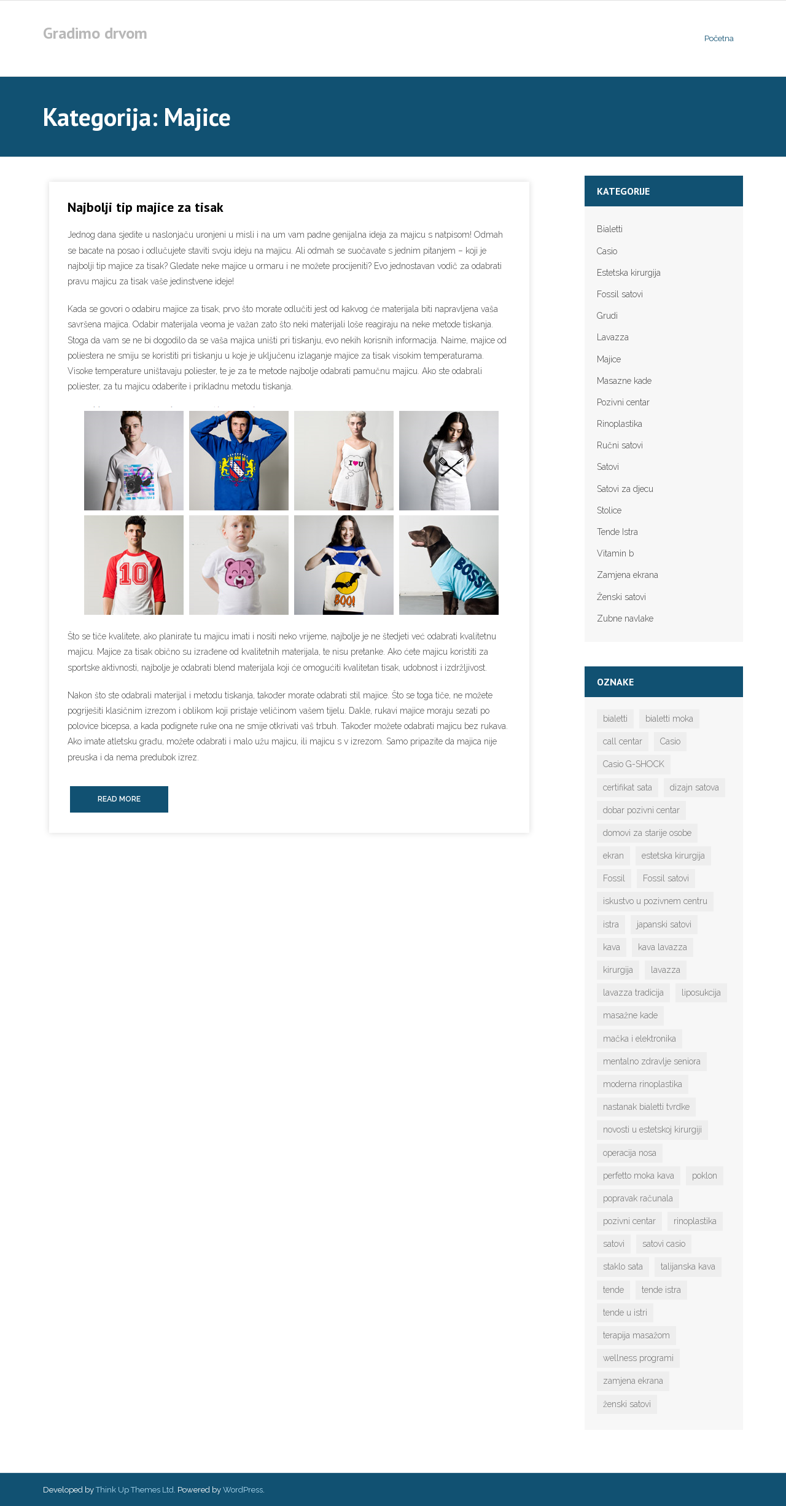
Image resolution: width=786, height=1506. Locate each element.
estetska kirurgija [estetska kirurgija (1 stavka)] (673, 855)
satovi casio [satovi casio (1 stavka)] (663, 1244)
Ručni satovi (620, 445)
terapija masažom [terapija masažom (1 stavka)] (636, 1335)
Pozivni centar (623, 402)
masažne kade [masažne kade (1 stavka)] (630, 1015)
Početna (719, 38)
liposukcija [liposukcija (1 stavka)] (701, 992)
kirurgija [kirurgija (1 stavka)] (618, 970)
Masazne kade (624, 381)
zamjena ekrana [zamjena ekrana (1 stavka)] (633, 1381)
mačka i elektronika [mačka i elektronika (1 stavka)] (639, 1039)
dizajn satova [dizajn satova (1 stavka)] (694, 787)
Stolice (609, 510)
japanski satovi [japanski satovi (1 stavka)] (664, 924)
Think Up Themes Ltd (135, 1489)
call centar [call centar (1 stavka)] (622, 741)
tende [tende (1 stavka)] (613, 1290)
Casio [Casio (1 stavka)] (670, 741)
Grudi (607, 316)
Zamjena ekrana (627, 575)
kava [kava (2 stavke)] (611, 947)
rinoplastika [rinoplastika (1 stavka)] (695, 1221)
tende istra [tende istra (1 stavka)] (661, 1290)
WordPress (243, 1489)
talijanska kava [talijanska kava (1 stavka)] (688, 1266)
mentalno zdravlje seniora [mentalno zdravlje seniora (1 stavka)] (652, 1061)
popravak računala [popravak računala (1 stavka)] (638, 1198)
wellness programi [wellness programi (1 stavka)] (638, 1358)
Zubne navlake (625, 618)
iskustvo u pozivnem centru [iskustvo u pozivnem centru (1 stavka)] (655, 901)
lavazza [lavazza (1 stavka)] (665, 970)
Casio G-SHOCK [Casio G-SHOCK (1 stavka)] (633, 764)
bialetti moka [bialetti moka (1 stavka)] (669, 719)
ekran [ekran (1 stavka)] (613, 855)
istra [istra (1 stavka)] (611, 924)
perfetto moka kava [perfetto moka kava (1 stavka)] (638, 1175)
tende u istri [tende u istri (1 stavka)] (625, 1312)
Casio (607, 251)
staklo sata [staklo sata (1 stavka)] (623, 1266)
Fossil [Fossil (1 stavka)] (614, 878)
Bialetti (610, 229)
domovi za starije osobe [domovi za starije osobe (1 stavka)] (647, 833)
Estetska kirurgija (629, 273)
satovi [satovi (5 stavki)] (614, 1244)
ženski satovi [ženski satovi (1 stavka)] (627, 1404)
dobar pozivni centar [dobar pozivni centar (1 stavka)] (641, 810)
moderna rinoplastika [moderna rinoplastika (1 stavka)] (642, 1084)
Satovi (608, 467)
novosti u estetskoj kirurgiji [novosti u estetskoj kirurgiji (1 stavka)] (652, 1129)
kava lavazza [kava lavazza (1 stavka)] (662, 947)
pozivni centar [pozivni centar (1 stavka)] (629, 1221)
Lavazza (613, 337)
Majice (609, 359)
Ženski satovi (621, 597)
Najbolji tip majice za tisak (146, 207)
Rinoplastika (619, 424)
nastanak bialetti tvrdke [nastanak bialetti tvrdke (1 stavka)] (646, 1107)
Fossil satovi (620, 294)
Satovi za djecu (625, 489)
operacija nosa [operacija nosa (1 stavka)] (629, 1153)
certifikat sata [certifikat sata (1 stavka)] (627, 787)
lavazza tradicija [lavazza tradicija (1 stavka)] (633, 992)
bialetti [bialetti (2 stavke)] (615, 719)
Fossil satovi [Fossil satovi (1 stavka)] (666, 878)
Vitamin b (615, 553)
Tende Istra (617, 532)
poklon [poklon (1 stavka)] (704, 1175)
